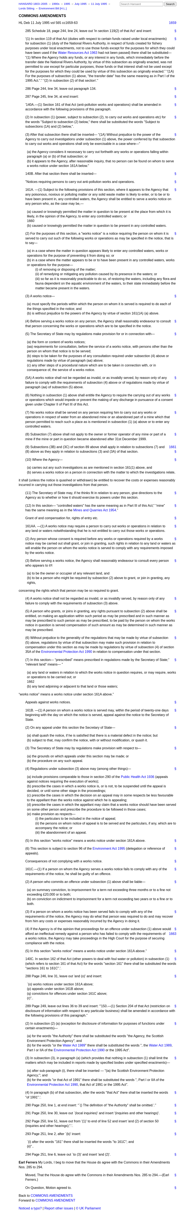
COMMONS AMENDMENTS (52, 1195)
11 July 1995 (99, 3)
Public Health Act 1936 (137, 777)
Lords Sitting (27, 8)
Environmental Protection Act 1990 (66, 651)
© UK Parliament (88, 1208)
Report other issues (58, 1208)
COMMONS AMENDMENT (55, 1200)
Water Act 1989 (74, 1045)
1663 (172, 933)
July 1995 (80, 3)
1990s (56, 3)
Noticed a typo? (30, 1208)
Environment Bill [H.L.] (53, 8)
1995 (67, 3)
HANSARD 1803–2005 (33, 3)
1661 (172, 447)
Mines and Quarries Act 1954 (94, 510)
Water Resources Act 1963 (77, 52)
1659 (172, 23)
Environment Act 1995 (109, 848)
